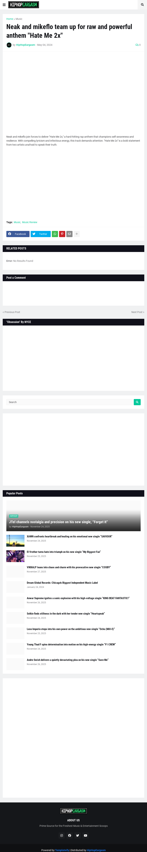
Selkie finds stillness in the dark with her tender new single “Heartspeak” (66, 613)
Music (19, 19)
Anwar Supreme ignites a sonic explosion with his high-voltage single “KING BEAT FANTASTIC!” (78, 598)
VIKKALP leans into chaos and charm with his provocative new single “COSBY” (69, 567)
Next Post (136, 312)
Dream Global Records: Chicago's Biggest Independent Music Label (62, 582)
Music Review (29, 222)
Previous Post (12, 312)
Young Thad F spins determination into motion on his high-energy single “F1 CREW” (71, 644)
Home (9, 19)
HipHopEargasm (96, 850)
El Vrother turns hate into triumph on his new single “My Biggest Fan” (64, 552)
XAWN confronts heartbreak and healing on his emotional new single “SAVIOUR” (69, 536)
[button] (4, 4)
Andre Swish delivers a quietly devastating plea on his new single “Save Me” (68, 660)
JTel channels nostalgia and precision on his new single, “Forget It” (58, 522)
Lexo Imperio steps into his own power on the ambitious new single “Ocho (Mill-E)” (71, 629)
